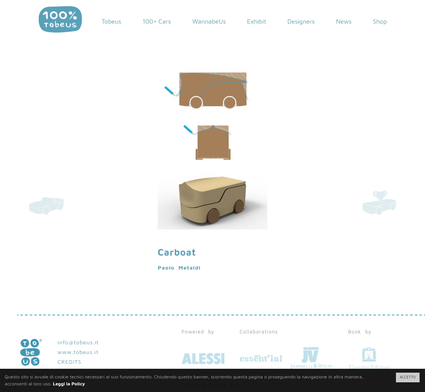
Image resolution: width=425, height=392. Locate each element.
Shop (380, 21)
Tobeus (111, 21)
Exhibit (257, 21)
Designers (301, 21)
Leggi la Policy (69, 384)
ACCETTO (408, 377)
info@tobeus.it (78, 342)
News (343, 21)
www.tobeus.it (78, 352)
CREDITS (70, 361)
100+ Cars (157, 21)
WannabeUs (209, 21)
